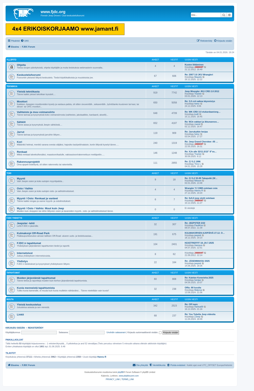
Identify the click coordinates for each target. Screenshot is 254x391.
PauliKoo (198, 225)
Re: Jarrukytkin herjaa (196, 131)
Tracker (198, 93)
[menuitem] (25, 40)
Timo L (197, 164)
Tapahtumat (13, 273)
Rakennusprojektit (28, 161)
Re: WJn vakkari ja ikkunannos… (202, 122)
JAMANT (198, 67)
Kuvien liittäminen (194, 64)
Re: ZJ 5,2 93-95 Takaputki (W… (201, 178)
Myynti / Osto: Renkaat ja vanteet (37, 198)
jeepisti (197, 235)
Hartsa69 (198, 306)
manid (197, 124)
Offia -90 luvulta (193, 287)
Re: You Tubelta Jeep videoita (200, 314)
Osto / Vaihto (25, 188)
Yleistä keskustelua (29, 304)
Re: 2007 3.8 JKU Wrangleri (199, 74)
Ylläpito (11, 60)
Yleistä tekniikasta (28, 91)
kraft (196, 114)
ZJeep (197, 316)
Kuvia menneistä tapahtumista (36, 287)
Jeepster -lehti (26, 223)
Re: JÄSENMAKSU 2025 (197, 261)
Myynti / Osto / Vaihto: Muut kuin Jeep (40, 208)
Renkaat (22, 151)
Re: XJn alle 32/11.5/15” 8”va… (201, 151)
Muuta (10, 299)
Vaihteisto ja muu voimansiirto (36, 112)
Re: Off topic (191, 304)
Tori (9, 173)
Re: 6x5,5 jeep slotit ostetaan (200, 198)
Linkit (20, 314)
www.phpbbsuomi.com (129, 376)
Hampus (198, 245)
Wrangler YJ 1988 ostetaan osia (201, 188)
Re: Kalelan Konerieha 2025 (199, 277)
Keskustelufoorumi (28, 74)
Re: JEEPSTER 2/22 (195, 223)
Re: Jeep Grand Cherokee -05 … (201, 141)
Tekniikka (12, 86)
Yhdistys (22, 261)
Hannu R (198, 190)
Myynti (21, 178)
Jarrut (20, 131)
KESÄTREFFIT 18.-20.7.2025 (199, 243)
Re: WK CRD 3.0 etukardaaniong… (202, 112)
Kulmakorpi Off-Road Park (33, 233)
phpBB (121, 372)
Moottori (22, 101)
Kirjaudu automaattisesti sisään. (144, 332)
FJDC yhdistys (14, 218)
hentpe (197, 280)
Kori (19, 141)
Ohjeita (21, 64)
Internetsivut (25, 253)
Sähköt (21, 122)
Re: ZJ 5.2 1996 (193, 161)
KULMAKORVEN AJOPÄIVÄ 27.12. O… (205, 233)
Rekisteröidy (35, 328)
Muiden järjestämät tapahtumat (36, 277)
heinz (196, 103)
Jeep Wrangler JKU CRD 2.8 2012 (202, 91)
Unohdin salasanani (116, 332)
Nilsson (197, 180)
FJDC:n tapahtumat (29, 243)
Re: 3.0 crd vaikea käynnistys (200, 101)
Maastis (198, 77)
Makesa (198, 290)
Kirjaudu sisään (15, 328)
